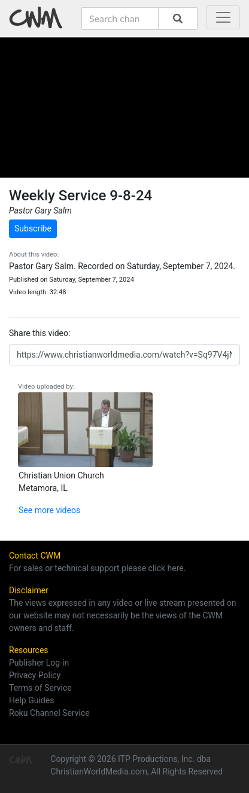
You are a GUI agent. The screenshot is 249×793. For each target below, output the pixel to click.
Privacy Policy (34, 675)
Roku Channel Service (49, 713)
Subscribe (32, 228)
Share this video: (39, 333)
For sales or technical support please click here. (97, 568)
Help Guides (31, 700)
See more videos (49, 510)
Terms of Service (40, 688)
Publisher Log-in (39, 662)
